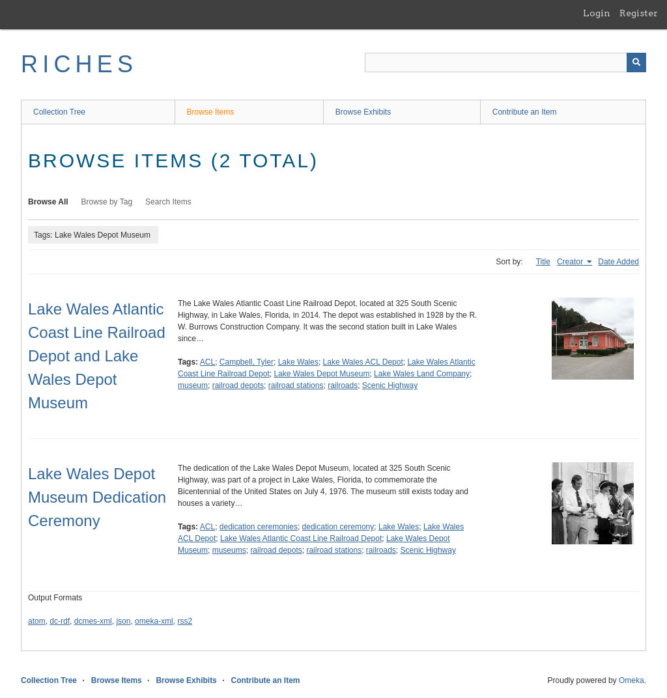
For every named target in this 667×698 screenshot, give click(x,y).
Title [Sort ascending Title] (543, 261)
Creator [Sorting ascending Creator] (571, 261)
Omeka (631, 680)
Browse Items (210, 112)
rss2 (184, 621)
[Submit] (636, 62)
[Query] (505, 62)
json (123, 621)
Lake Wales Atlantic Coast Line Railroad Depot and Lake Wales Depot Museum (96, 356)
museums (229, 550)
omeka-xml (154, 621)
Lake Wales (298, 362)
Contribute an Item (524, 112)
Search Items (168, 201)
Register (638, 13)
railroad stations (296, 385)
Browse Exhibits (363, 112)
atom (37, 621)
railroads (343, 385)
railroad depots (238, 385)
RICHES (79, 64)
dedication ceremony (338, 526)
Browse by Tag (107, 201)
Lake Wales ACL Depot (363, 362)
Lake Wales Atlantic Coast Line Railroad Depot (301, 538)
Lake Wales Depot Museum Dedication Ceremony (97, 497)
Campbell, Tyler (247, 362)
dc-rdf (60, 621)
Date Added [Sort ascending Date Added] (618, 261)
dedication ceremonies (259, 526)
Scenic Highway (390, 385)
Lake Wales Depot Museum (321, 373)
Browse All (48, 201)
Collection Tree (59, 112)
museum (193, 385)
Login (596, 13)
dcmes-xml (93, 621)
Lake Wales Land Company (422, 373)
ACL (207, 362)
